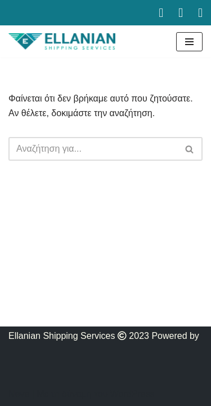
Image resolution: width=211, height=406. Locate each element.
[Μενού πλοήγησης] (189, 41)
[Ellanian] (61, 41)
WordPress (132, 394)
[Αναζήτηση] (92, 149)
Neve (18, 394)
